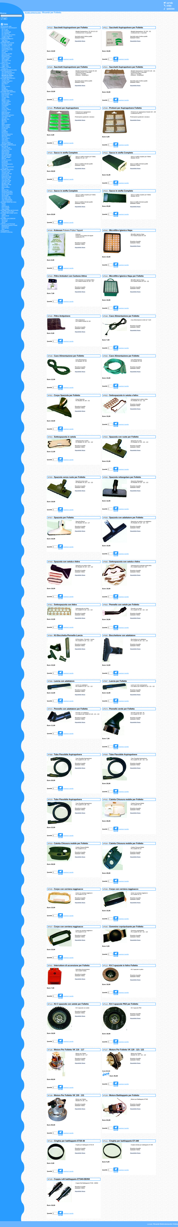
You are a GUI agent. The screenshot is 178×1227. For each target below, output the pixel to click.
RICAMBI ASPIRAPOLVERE (33, 12)
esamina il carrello (68, 59)
